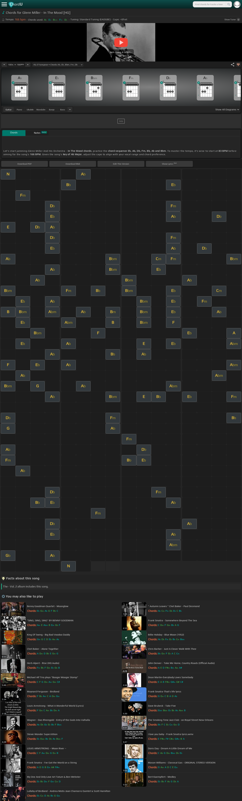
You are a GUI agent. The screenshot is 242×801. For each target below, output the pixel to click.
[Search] (228, 4)
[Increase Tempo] (27, 64)
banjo (51, 109)
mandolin (40, 109)
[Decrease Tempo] (4, 64)
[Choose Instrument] (70, 109)
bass (62, 109)
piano (19, 109)
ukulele (30, 109)
